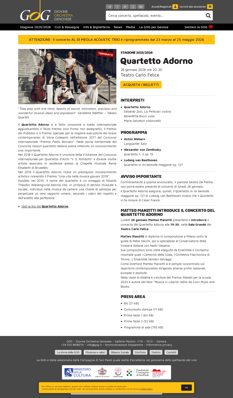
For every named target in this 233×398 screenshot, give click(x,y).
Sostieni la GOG (199, 27)
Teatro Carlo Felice (140, 74)
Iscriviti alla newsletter (196, 6)
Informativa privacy (159, 344)
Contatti (171, 352)
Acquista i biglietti (141, 84)
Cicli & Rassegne (67, 27)
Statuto (155, 352)
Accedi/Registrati (164, 6)
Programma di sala (143, 327)
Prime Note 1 (139, 315)
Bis (131, 303)
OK (186, 387)
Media (130, 27)
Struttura (140, 352)
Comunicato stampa (143, 309)
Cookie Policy (146, 389)
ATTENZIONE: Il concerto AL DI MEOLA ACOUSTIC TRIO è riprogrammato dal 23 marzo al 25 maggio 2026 (116, 39)
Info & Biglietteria (96, 27)
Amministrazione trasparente (124, 344)
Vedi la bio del (44, 206)
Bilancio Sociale (120, 352)
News (118, 27)
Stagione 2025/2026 (137, 52)
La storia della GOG (68, 352)
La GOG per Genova (153, 27)
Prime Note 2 (139, 321)
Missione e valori (95, 352)
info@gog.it (94, 344)
